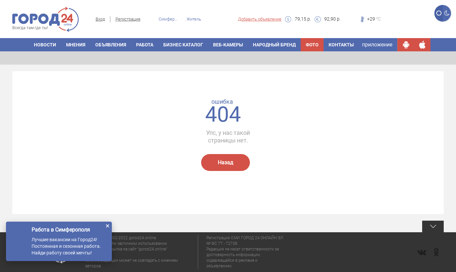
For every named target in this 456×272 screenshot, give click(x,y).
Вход (100, 19)
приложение (377, 44)
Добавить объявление (259, 19)
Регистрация (127, 19)
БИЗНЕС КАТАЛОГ (183, 44)
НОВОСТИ (45, 44)
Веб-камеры (228, 44)
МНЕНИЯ (75, 44)
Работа (144, 44)
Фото (312, 44)
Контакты (341, 44)
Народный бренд (274, 44)
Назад (225, 162)
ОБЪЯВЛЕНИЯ (110, 44)
